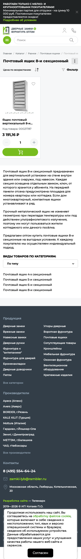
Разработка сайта (15, 500)
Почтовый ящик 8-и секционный (27, 290)
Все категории (13, 382)
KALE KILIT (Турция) (16, 417)
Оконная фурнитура (58, 359)
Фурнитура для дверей (19, 358)
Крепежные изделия (58, 375)
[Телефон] (74, 30)
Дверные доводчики (17, 369)
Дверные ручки (14, 342)
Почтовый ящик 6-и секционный (27, 285)
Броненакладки (14, 363)
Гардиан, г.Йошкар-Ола (19, 428)
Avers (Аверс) (12, 406)
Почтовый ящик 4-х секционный (27, 274)
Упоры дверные (55, 326)
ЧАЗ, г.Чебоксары (15, 445)
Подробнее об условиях (19, 20)
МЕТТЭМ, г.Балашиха (17, 440)
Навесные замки (14, 337)
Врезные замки (14, 331)
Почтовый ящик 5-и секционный (27, 279)
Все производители (16, 452)
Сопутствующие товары (60, 342)
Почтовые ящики (55, 337)
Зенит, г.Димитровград (18, 434)
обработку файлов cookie (52, 516)
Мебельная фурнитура (59, 354)
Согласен (40, 553)
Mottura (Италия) (14, 423)
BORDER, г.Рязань (15, 412)
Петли (7, 375)
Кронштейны (52, 348)
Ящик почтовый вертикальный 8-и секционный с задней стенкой (19, 121)
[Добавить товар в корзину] (20, 152)
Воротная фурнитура (58, 331)
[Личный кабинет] (64, 30)
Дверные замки (14, 326)
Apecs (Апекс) (12, 400)
